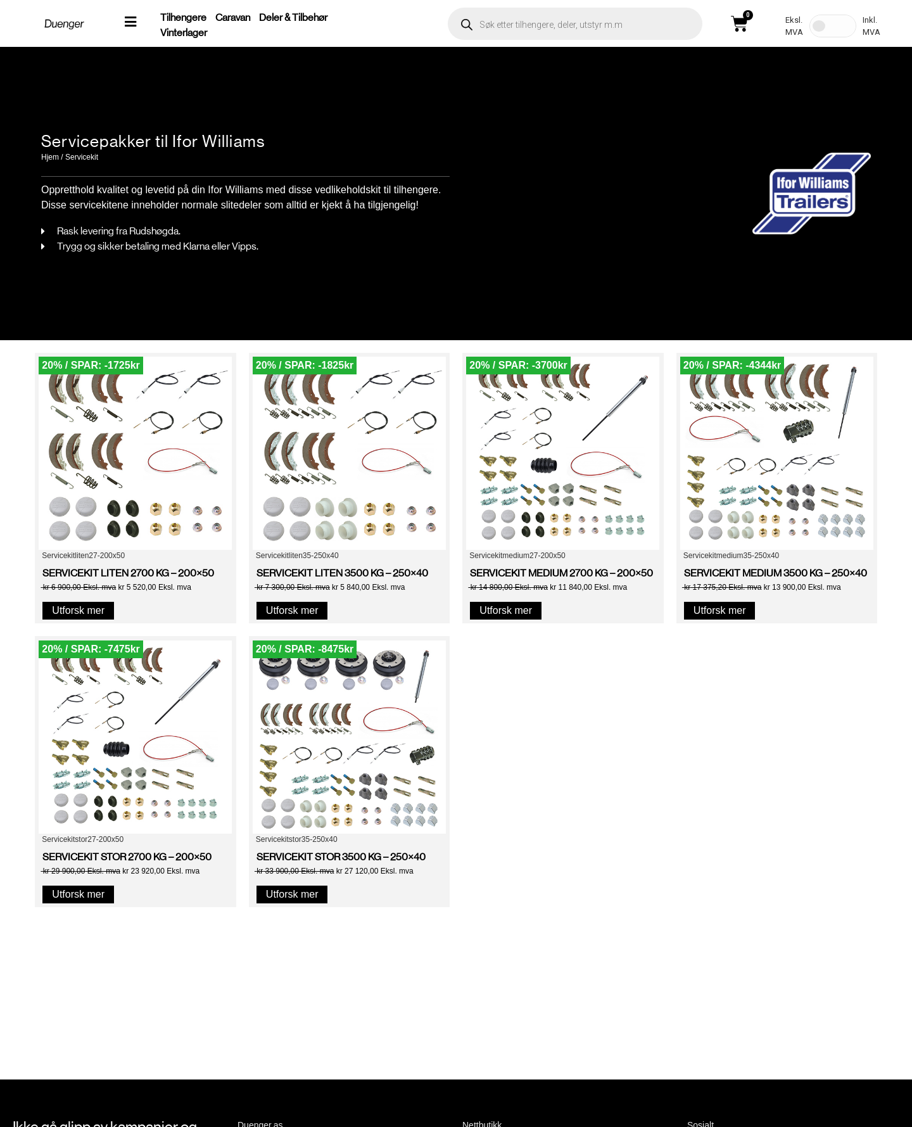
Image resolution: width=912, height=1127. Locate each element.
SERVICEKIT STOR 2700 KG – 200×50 (127, 857)
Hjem (50, 157)
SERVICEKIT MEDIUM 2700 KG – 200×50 (561, 573)
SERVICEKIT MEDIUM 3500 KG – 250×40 (775, 573)
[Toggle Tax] (832, 26)
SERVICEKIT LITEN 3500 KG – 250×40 (342, 573)
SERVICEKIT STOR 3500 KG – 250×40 (341, 857)
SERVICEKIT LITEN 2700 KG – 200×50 (128, 573)
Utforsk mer (78, 610)
